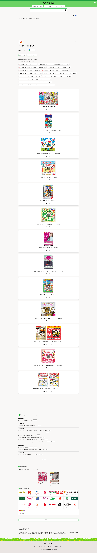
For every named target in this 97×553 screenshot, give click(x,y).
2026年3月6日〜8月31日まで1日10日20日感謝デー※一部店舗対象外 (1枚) (35, 82)
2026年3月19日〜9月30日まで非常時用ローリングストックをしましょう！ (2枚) (37, 84)
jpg (49, 109)
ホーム (19, 18)
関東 (41, 6)
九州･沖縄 (62, 6)
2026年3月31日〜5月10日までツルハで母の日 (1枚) (31, 73)
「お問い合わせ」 (24, 533)
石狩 (27, 18)
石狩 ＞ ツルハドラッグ (32, 55)
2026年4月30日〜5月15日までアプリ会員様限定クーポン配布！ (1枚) (54, 64)
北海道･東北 (35, 6)
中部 (45, 6)
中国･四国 (55, 6)
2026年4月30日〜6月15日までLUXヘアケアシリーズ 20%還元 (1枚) (57, 76)
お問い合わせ (49, 546)
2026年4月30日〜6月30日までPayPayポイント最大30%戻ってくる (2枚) (35, 79)
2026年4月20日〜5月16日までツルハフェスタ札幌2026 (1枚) (33, 67)
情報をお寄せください (58, 546)
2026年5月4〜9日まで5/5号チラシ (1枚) (28, 64)
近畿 (50, 6)
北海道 (23, 18)
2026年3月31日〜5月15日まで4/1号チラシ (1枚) (30, 76)
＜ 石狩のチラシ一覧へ (48, 519)
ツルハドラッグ (22, 55)
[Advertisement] (48, 29)
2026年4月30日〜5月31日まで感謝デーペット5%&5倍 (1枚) (55, 70)
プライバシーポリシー (42, 546)
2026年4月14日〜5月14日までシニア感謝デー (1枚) (59, 67)
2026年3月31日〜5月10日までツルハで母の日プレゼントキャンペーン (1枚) (60, 73)
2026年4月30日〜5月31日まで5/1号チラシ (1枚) (30, 70)
